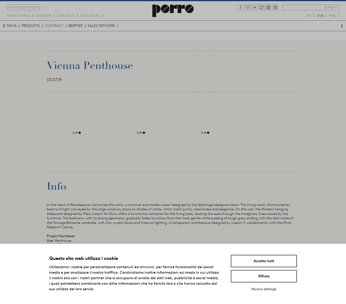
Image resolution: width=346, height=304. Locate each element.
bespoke (75, 26)
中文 (332, 15)
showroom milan (23, 7)
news (12, 26)
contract (54, 26)
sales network (101, 26)
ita (309, 15)
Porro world (18, 15)
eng (320, 15)
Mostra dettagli (263, 289)
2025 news (66, 15)
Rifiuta (263, 276)
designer (43, 15)
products (31, 26)
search (330, 7)
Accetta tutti (264, 261)
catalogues (90, 15)
